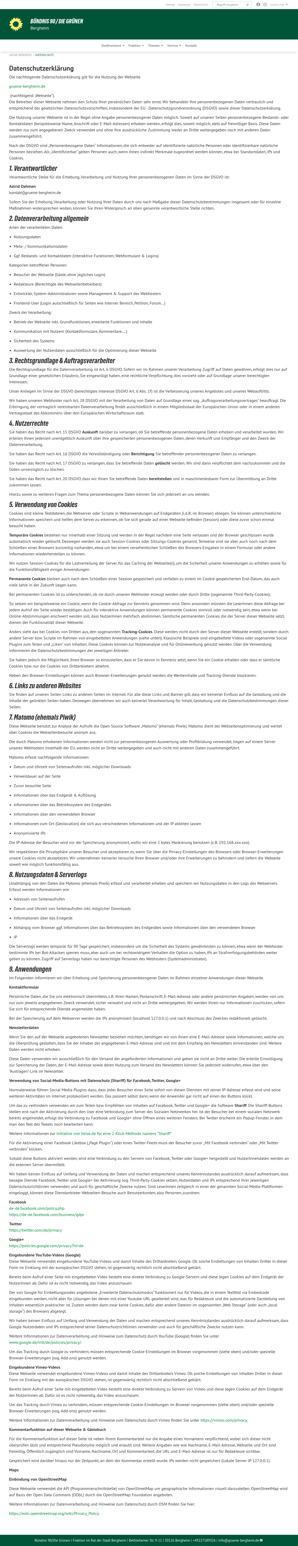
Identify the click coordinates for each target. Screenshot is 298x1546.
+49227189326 (204, 1540)
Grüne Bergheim (20, 55)
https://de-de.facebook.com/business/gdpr (46, 1214)
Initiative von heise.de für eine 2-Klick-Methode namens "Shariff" (114, 1133)
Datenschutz (201, 4)
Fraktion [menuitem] (134, 45)
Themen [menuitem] (154, 45)
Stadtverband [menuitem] (111, 45)
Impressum (184, 4)
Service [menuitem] (172, 45)
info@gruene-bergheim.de (238, 1540)
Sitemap (170, 4)
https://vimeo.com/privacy (224, 1420)
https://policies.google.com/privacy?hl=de (46, 1245)
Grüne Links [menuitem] (277, 4)
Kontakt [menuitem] (191, 45)
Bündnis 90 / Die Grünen (56, 21)
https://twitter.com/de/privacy (35, 1230)
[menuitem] (170, 4)
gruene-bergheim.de (27, 86)
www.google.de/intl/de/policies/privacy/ (45, 1342)
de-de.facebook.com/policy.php (36, 1208)
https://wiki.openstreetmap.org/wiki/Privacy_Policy (54, 1513)
